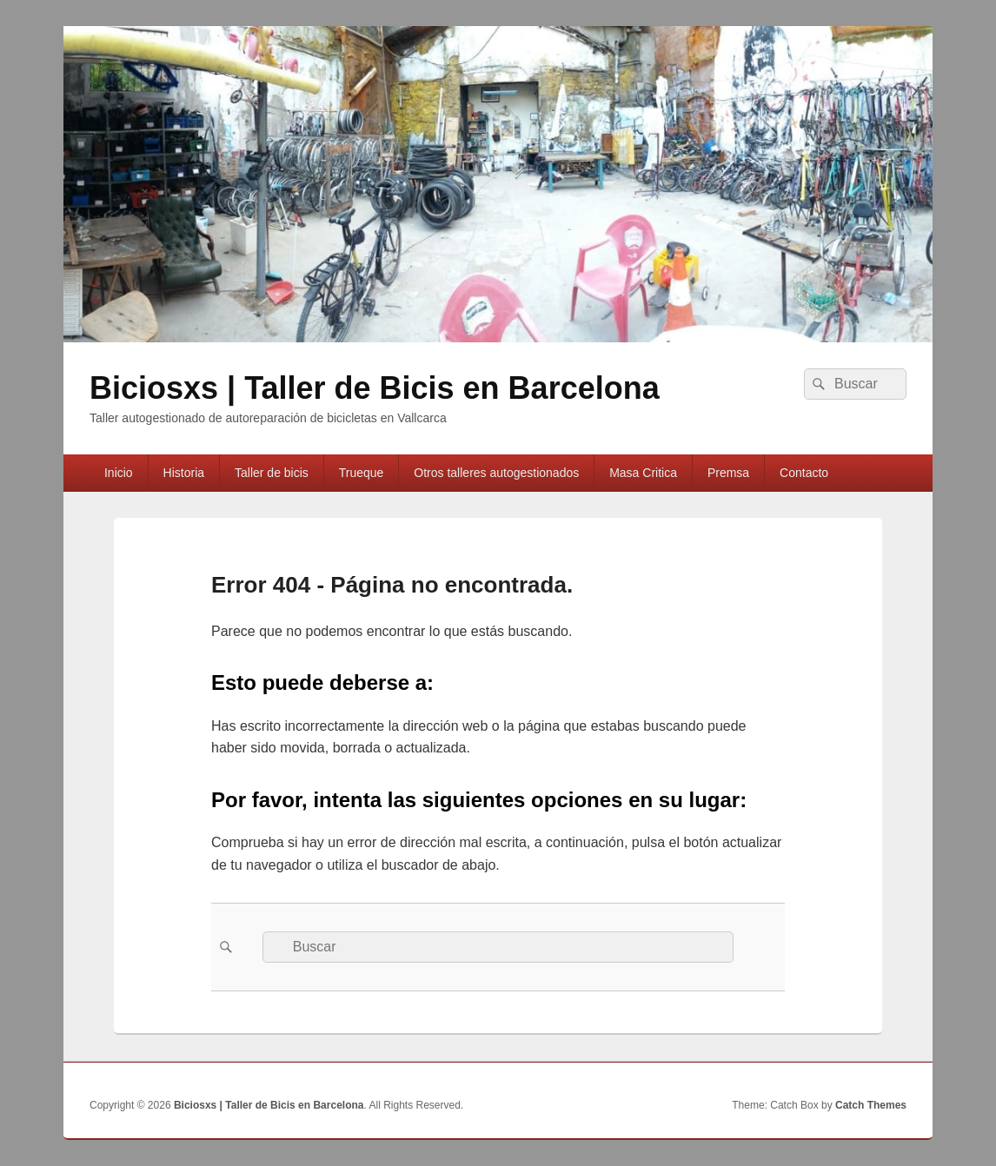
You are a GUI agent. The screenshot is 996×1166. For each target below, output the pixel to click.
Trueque (361, 473)
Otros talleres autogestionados (496, 473)
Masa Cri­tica (643, 473)
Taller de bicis (272, 473)
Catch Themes (870, 1105)
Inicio (118, 473)
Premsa (728, 473)
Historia (183, 473)
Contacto (804, 473)
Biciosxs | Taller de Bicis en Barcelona (375, 388)
